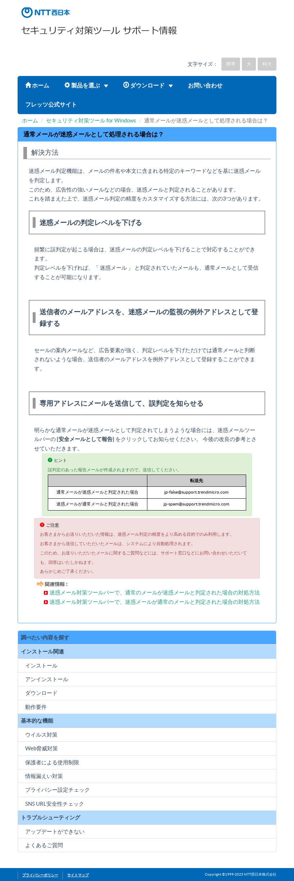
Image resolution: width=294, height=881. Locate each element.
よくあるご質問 (44, 845)
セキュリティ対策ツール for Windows (91, 120)
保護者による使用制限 (52, 762)
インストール (41, 665)
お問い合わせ (205, 85)
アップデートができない (54, 831)
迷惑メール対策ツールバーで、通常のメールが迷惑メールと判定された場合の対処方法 (155, 592)
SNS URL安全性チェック (54, 804)
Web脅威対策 (41, 748)
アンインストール (46, 679)
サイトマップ (78, 875)
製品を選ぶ (86, 85)
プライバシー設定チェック (57, 790)
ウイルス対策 (41, 735)
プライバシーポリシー (40, 875)
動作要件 (36, 707)
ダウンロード (148, 85)
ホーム (37, 85)
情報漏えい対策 (44, 776)
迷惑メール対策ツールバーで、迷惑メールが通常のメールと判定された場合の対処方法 (155, 602)
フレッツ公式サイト (51, 104)
